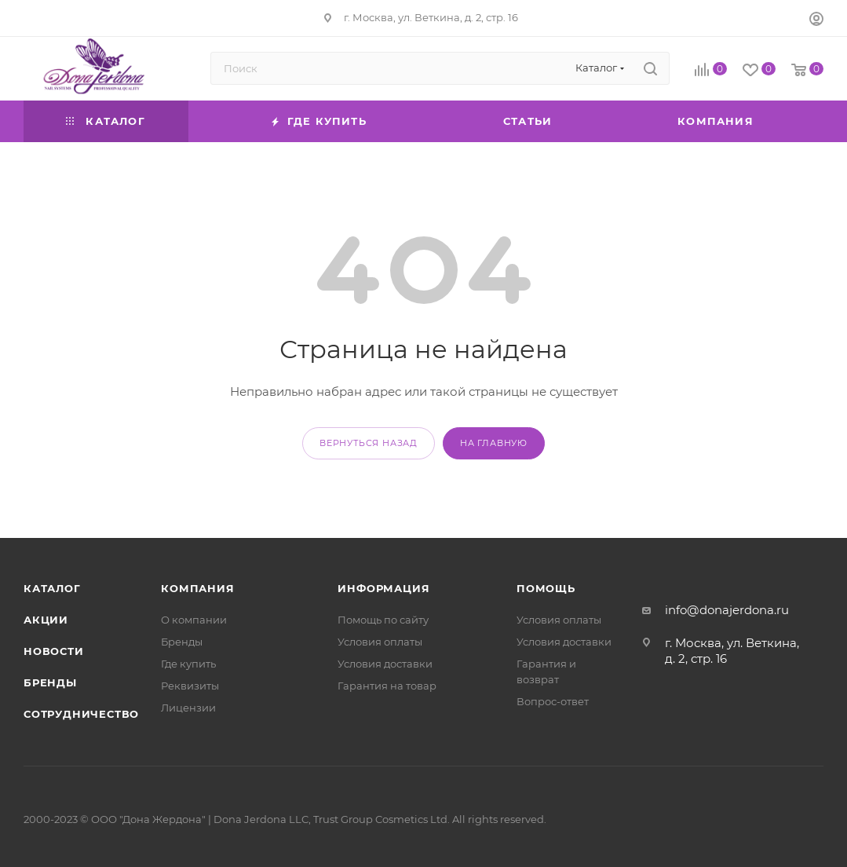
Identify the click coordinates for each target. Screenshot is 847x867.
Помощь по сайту (383, 619)
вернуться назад (368, 442)
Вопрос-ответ (553, 701)
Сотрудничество (81, 714)
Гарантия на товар (387, 685)
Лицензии (188, 707)
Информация (383, 588)
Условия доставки (385, 663)
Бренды (50, 682)
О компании (194, 619)
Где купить (188, 663)
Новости (54, 651)
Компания (197, 588)
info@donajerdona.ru (727, 609)
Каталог (52, 588)
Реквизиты (190, 685)
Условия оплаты (380, 641)
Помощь (546, 588)
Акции (46, 619)
